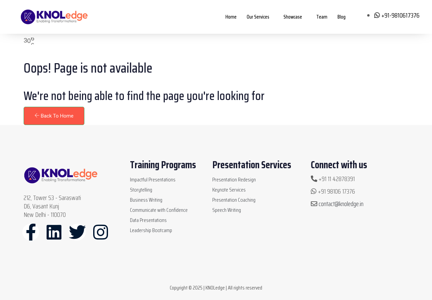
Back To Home (54, 116)
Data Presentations (148, 220)
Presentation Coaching (233, 200)
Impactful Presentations (153, 179)
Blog (342, 17)
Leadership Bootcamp (151, 230)
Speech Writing (226, 210)
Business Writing (146, 200)
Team (321, 17)
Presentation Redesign (234, 179)
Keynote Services (229, 189)
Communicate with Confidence (159, 210)
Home (231, 17)
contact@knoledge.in (341, 204)
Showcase (293, 17)
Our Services (258, 17)
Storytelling (141, 189)
